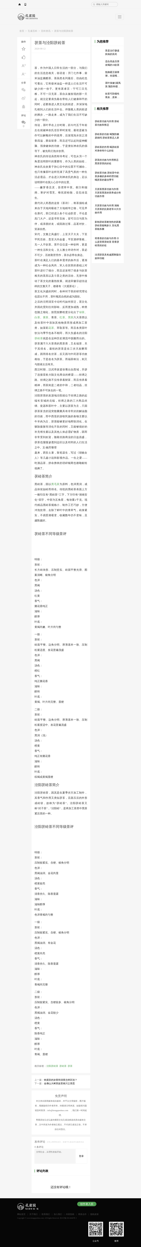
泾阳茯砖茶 (52, 1066)
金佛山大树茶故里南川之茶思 (59, 1083)
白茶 (37, 317)
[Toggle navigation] (120, 17)
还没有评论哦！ (61, 1187)
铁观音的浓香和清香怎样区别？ (60, 1079)
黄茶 (46, 317)
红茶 (62, 317)
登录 (81, 1156)
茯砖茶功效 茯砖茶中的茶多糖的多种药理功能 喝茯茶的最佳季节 (107, 176)
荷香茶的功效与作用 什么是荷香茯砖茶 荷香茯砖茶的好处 (107, 242)
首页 (21, 31)
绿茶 (82, 312)
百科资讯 (46, 31)
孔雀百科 (32, 31)
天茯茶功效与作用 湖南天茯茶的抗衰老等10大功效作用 (108, 209)
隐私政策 (94, 1214)
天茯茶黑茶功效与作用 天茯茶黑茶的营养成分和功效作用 (108, 192)
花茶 (51, 327)
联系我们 (46, 1214)
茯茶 (70, 1066)
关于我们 (33, 1214)
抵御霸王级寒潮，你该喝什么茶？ (112, 75)
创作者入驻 (86, 1203)
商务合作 (82, 1214)
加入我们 (58, 1214)
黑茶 (71, 317)
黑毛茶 (55, 484)
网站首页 (26, 4)
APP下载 (40, 4)
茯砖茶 (39, 338)
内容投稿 (70, 1214)
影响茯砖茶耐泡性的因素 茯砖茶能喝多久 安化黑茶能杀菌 (108, 225)
